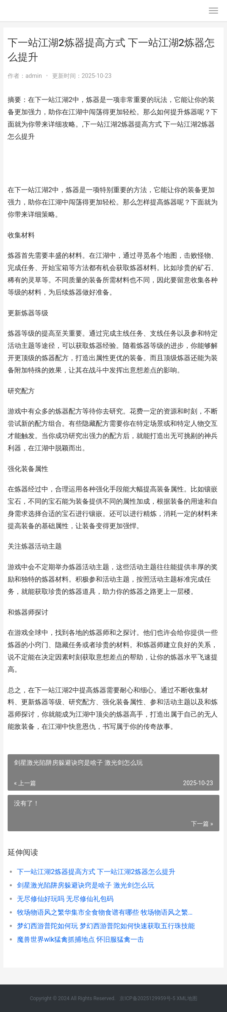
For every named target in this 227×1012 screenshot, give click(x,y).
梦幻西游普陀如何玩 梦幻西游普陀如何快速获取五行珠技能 (106, 926)
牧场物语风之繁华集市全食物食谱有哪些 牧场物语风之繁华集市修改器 (108, 912)
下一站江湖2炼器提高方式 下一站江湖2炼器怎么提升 (96, 872)
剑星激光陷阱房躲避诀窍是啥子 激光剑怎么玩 (85, 885)
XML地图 (187, 998)
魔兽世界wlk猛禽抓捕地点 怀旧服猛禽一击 (80, 939)
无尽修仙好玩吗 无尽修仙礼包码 (65, 899)
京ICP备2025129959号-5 (147, 998)
